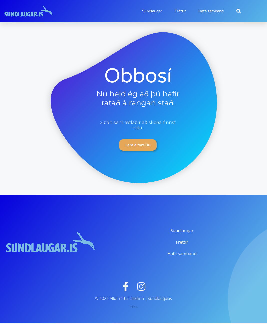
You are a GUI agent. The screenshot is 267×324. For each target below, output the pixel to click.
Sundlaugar (152, 11)
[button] (238, 11)
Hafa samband (211, 11)
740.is (134, 307)
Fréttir (180, 11)
